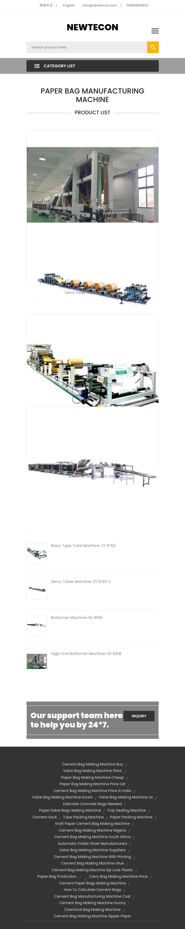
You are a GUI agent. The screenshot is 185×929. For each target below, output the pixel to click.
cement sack (44, 817)
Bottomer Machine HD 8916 (92, 476)
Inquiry (139, 716)
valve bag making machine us (126, 797)
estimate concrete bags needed (92, 803)
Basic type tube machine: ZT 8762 (92, 384)
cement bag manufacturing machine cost (92, 896)
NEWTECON (92, 27)
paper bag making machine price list (93, 784)
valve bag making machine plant (92, 770)
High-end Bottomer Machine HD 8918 (92, 200)
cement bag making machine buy (92, 764)
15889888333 (137, 5)
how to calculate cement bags (92, 889)
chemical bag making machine (92, 909)
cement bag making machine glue (92, 863)
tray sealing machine (126, 810)
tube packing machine (83, 817)
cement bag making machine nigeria (92, 830)
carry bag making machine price (118, 876)
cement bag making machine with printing (92, 856)
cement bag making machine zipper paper (92, 916)
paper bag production (57, 876)
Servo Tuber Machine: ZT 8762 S (92, 292)
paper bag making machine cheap (92, 777)
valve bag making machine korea (62, 797)
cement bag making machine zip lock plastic (92, 870)
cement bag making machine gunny (92, 902)
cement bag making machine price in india (92, 790)
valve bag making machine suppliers (92, 850)
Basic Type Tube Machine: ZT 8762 (83, 545)
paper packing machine (131, 817)
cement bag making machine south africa (92, 836)
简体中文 (46, 5)
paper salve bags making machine (70, 810)
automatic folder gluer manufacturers (92, 843)
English (69, 5)
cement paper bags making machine (92, 883)
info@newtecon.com (100, 5)
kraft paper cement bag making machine (92, 823)
